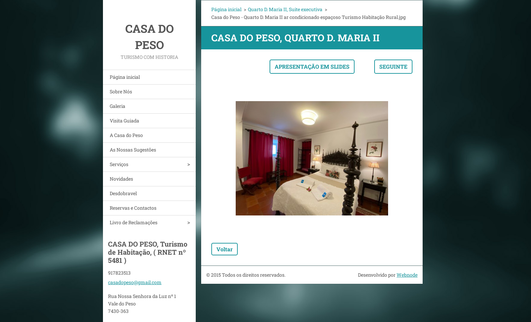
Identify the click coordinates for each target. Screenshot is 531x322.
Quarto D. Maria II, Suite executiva (285, 9)
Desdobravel (123, 193)
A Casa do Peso (126, 135)
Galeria (117, 106)
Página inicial (125, 77)
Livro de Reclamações (133, 222)
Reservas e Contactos (133, 208)
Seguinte (393, 66)
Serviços (119, 164)
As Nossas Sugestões (133, 149)
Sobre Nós (121, 91)
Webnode (407, 275)
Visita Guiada (124, 120)
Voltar (224, 249)
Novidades (121, 179)
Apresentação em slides (312, 66)
